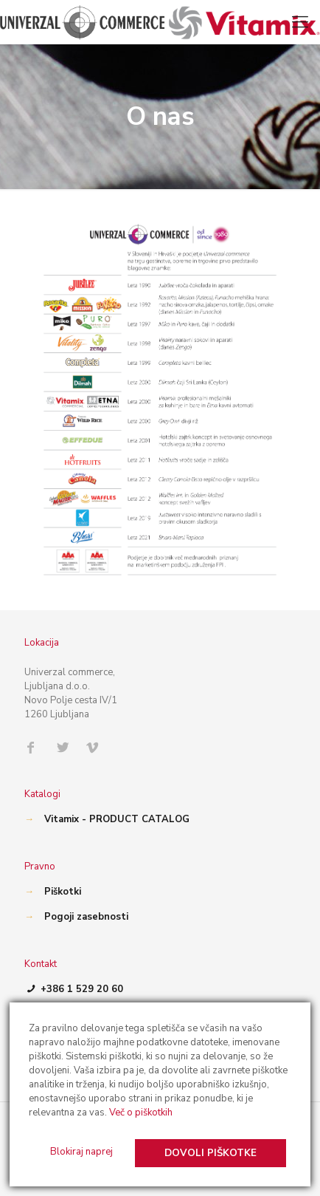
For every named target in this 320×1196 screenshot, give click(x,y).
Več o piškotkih (141, 1112)
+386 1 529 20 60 (73, 989)
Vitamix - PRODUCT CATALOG (116, 819)
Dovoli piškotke (210, 1153)
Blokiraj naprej (81, 1151)
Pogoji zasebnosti (86, 916)
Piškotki (62, 891)
